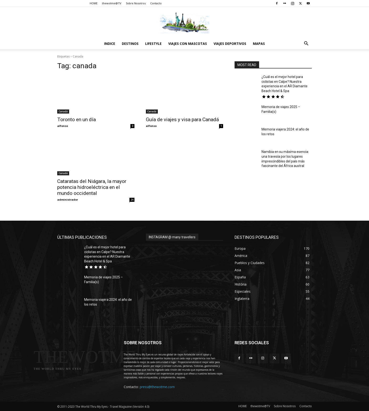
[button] (306, 44)
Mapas (259, 43)
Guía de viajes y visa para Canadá (182, 119)
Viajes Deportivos (230, 43)
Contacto (156, 3)
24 (132, 199)
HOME (93, 3)
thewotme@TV (111, 3)
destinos (130, 43)
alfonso (62, 126)
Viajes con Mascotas (187, 43)
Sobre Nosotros (136, 3)
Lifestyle (153, 43)
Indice (109, 43)
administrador (67, 199)
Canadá (63, 111)
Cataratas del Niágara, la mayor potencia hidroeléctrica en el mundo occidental (91, 187)
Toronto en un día (76, 119)
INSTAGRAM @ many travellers (172, 237)
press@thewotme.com (157, 387)
